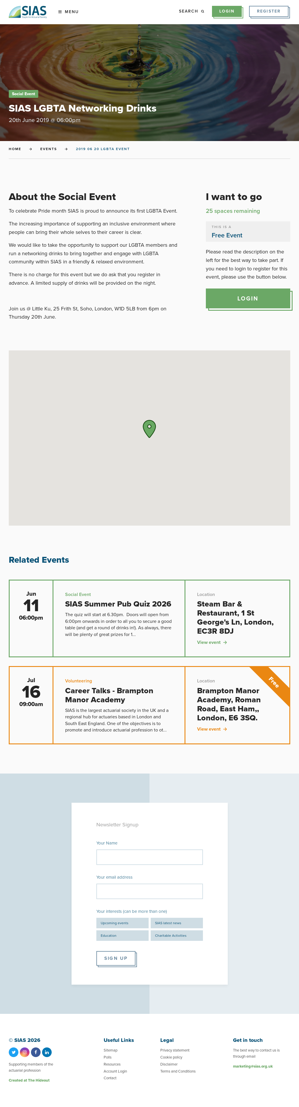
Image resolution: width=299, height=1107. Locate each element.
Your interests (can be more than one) (131, 911)
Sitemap (110, 1050)
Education (109, 935)
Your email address (114, 877)
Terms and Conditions (178, 1071)
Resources (112, 1064)
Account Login (115, 1071)
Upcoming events (114, 923)
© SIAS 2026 (24, 1040)
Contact (110, 1078)
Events (48, 149)
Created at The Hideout (29, 1080)
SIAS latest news (168, 923)
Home (15, 149)
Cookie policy (171, 1057)
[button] (149, 429)
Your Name (106, 843)
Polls (108, 1057)
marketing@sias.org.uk (253, 1066)
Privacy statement (175, 1050)
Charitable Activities (171, 935)
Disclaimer (169, 1064)
